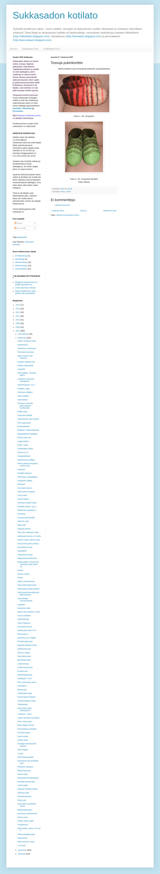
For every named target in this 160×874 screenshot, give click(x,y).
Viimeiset (21, 469)
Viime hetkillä (23, 396)
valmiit (68, 191)
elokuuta (22, 854)
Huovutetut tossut (24, 547)
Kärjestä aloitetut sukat (27, 645)
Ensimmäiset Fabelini (26, 697)
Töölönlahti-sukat (24, 693)
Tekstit (18, 223)
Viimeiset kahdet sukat (26, 503)
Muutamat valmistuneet (27, 813)
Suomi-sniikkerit (24, 616)
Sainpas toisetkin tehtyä (27, 789)
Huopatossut (22, 825)
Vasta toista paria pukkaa (28, 544)
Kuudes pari (22, 671)
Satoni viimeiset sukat (26, 341)
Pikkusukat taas (24, 771)
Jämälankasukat (24, 796)
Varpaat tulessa (24, 529)
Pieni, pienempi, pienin (27, 682)
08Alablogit (19, 259)
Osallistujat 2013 (51, 48)
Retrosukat (22, 690)
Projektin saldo (23, 389)
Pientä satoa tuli (24, 437)
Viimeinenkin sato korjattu (28, 419)
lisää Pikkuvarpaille (25, 757)
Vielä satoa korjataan (26, 492)
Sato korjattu (22, 750)
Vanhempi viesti (109, 211)
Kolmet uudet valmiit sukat (28, 540)
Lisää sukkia (22, 785)
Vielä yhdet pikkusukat (26, 585)
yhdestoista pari (24, 649)
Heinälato (17, 108)
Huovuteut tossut (24, 488)
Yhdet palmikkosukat (26, 834)
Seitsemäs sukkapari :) (27, 510)
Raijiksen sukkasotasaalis (28, 430)
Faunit (20, 578)
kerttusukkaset (23, 426)
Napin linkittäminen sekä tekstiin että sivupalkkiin (25, 292)
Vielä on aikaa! (23, 653)
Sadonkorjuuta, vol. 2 (26, 385)
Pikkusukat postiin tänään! (28, 589)
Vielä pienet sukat (24, 555)
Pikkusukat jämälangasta (27, 778)
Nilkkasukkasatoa (24, 810)
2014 (18, 305)
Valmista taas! (23, 793)
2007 (18, 331)
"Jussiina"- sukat (24, 714)
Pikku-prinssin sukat (25, 842)
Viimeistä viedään (24, 415)
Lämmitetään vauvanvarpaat (24, 599)
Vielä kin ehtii (23, 521)
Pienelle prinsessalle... (26, 782)
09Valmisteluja (21, 266)
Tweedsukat (22, 704)
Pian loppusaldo (24, 423)
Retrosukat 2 (22, 634)
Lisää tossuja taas (25, 667)
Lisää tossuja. (23, 664)
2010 (18, 320)
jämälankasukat (24, 660)
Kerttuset (21, 484)
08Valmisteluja (21, 262)
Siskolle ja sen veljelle (26, 638)
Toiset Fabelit (23, 499)
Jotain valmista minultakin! (28, 718)
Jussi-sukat (22, 495)
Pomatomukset (23, 733)
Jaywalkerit (22, 551)
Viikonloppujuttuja (24, 675)
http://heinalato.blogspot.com (84, 36)
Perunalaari (18, 111)
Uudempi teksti (57, 211)
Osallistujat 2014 (30, 48)
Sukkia (20, 570)
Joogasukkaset (23, 456)
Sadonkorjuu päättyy (26, 460)
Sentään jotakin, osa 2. (27, 506)
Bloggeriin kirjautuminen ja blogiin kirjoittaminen (26, 283)
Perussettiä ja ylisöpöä (26, 729)
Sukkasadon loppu (25, 449)
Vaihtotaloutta (23, 619)
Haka (63, 191)
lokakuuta (22, 338)
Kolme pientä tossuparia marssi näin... (27, 464)
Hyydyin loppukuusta (26, 362)
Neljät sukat (22, 411)
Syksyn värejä (23, 574)
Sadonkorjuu (22, 345)
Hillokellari (27, 108)
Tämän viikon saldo (25, 821)
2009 (18, 323)
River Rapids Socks (25, 725)
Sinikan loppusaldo (25, 365)
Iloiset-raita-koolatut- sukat (28, 612)
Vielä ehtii (21, 525)
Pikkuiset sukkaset (25, 767)
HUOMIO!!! (22, 686)
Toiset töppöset (23, 623)
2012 (18, 312)
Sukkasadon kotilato (55, 15)
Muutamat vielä (23, 608)
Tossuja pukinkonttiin (26, 518)
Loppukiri (21, 369)
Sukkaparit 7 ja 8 (24, 678)
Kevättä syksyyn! (24, 473)
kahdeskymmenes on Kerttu (29, 536)
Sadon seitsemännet (26, 581)
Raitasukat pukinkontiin (27, 558)
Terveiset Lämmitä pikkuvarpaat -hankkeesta (25, 405)
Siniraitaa (21, 514)
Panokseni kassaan (25, 352)
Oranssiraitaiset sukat (26, 701)
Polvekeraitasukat (24, 641)
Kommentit (20, 228)
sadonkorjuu (22, 400)
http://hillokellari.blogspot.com (31, 36)
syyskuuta (22, 850)
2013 (18, 309)
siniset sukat (22, 740)
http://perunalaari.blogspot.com (32, 40)
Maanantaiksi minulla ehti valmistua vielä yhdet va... (28, 564)
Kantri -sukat (22, 445)
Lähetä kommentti (62, 205)
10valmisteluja (21, 269)
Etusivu (13, 48)
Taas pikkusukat (24, 656)
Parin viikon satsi (24, 721)
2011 (18, 316)
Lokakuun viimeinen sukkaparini (25, 380)
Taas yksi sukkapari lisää (27, 532)
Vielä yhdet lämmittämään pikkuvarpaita (28, 593)
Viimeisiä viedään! (25, 392)
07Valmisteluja (21, 256)
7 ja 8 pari (21, 845)
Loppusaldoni (23, 441)
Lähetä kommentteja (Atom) (67, 215)
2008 (18, 327)
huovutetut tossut (24, 627)
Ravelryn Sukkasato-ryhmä (29, 115)
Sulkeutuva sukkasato (26, 348)
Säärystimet (22, 838)
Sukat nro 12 (22, 452)
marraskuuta (23, 334)
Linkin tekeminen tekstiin (25, 288)
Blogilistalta (22, 237)
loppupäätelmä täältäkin (27, 434)
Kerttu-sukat (22, 774)
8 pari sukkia (22, 736)
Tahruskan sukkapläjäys (27, 477)
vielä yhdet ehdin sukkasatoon (24, 709)
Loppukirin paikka (24, 481)
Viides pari (21, 800)
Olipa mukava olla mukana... (24, 357)
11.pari (20, 753)
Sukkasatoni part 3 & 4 (27, 630)
